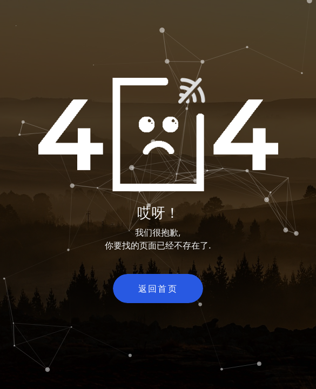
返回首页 (158, 288)
